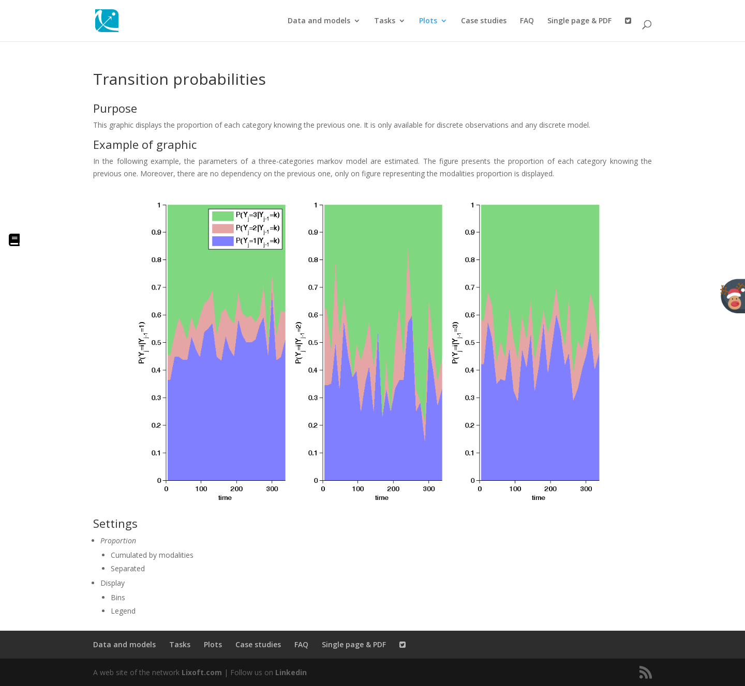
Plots (428, 21)
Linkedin (291, 672)
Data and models (319, 21)
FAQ (527, 21)
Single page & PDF (579, 21)
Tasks (384, 21)
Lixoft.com (202, 672)
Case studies (483, 21)
